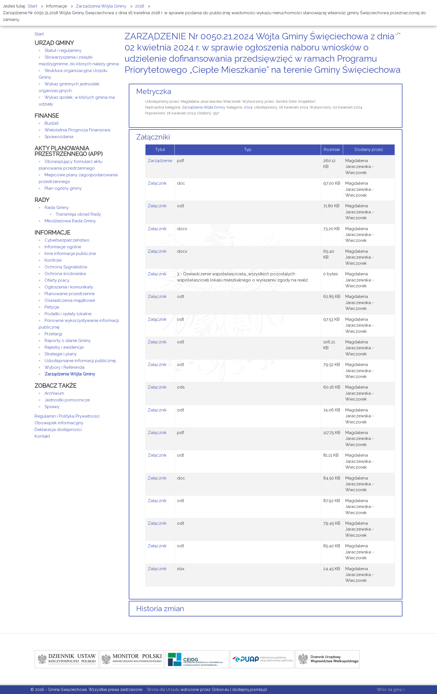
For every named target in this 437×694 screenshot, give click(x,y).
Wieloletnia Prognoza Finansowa (77, 129)
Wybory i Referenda (64, 367)
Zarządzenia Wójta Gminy (203, 107)
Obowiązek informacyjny (59, 422)
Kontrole (53, 260)
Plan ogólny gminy (63, 188)
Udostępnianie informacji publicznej (80, 360)
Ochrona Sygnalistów (66, 266)
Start (39, 34)
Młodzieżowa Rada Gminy (70, 220)
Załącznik (157, 183)
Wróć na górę (391, 690)
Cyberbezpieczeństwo (67, 240)
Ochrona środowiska (65, 273)
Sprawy (52, 406)
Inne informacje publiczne (70, 253)
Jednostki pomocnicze (67, 400)
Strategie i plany (61, 353)
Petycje (52, 307)
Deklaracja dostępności (58, 429)
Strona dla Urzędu (162, 689)
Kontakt (42, 436)
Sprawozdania (59, 136)
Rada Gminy (57, 207)
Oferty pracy (57, 280)
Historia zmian (160, 608)
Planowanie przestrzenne (70, 293)
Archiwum (54, 393)
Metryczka (153, 91)
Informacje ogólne (63, 246)
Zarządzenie (160, 160)
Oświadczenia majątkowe (70, 300)
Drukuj (394, 80)
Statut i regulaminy (63, 50)
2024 (248, 107)
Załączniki (153, 137)
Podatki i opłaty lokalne (68, 313)
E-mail (401, 80)
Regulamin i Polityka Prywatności (67, 416)
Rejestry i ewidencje (64, 347)
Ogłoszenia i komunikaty (69, 287)
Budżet (52, 123)
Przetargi (53, 333)
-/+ (398, 33)
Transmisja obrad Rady (78, 214)
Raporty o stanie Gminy (68, 340)
